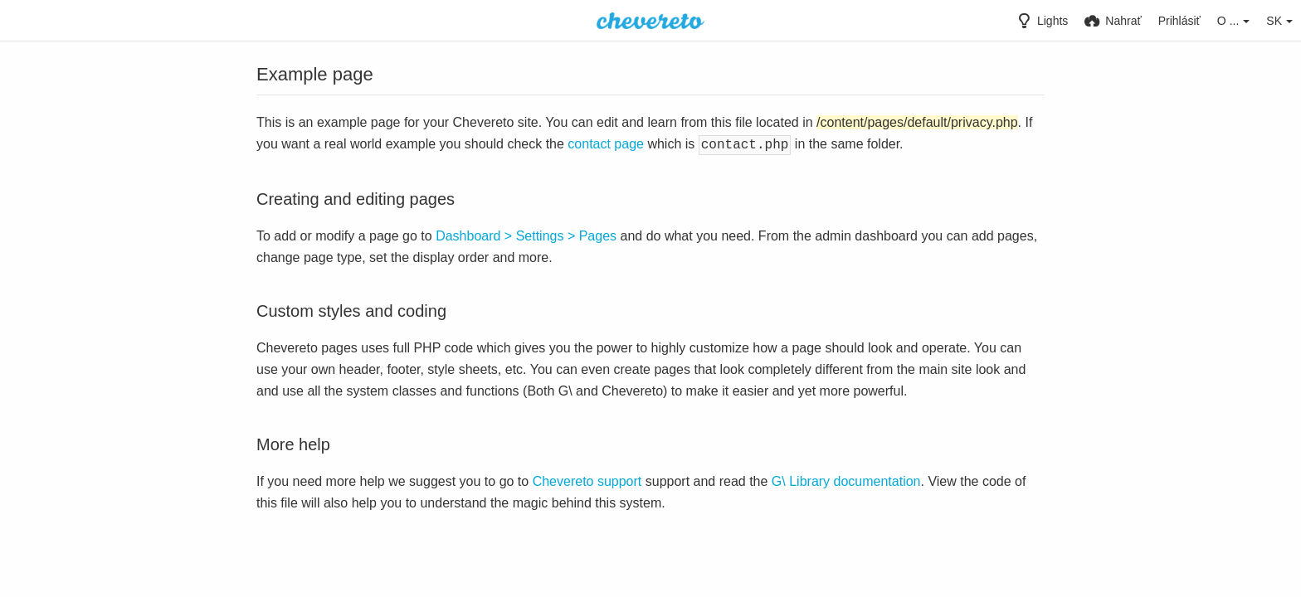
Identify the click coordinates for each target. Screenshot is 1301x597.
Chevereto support (587, 480)
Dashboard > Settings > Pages (526, 234)
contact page (606, 144)
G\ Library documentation (846, 480)
